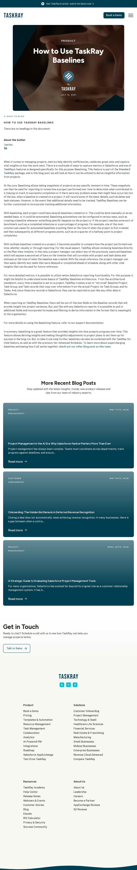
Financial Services (84, 728)
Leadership (79, 791)
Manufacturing (82, 737)
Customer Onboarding (86, 711)
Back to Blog (15, 116)
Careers (78, 796)
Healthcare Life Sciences (88, 724)
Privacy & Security (34, 822)
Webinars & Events (34, 800)
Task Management (34, 728)
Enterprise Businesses (86, 750)
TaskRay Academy (34, 787)
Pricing (27, 715)
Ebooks (27, 813)
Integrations (30, 746)
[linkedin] (5, 148)
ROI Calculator (32, 818)
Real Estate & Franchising (88, 732)
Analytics (28, 737)
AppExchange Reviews (86, 805)
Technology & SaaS (84, 719)
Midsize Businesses (84, 746)
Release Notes (31, 796)
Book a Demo (31, 711)
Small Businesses (83, 741)
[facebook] (75, 684)
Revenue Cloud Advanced (88, 754)
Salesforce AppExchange (38, 754)
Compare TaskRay (84, 759)
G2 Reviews (80, 809)
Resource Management (37, 724)
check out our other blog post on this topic (85, 346)
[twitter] (68, 684)
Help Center (30, 791)
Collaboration (31, 732)
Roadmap (28, 750)
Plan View (17, 251)
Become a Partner (84, 800)
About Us (78, 787)
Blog (26, 809)
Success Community (35, 826)
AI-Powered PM (32, 741)
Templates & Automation (38, 719)
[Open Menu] (130, 15)
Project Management (85, 715)
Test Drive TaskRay (34, 759)
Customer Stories (33, 805)
